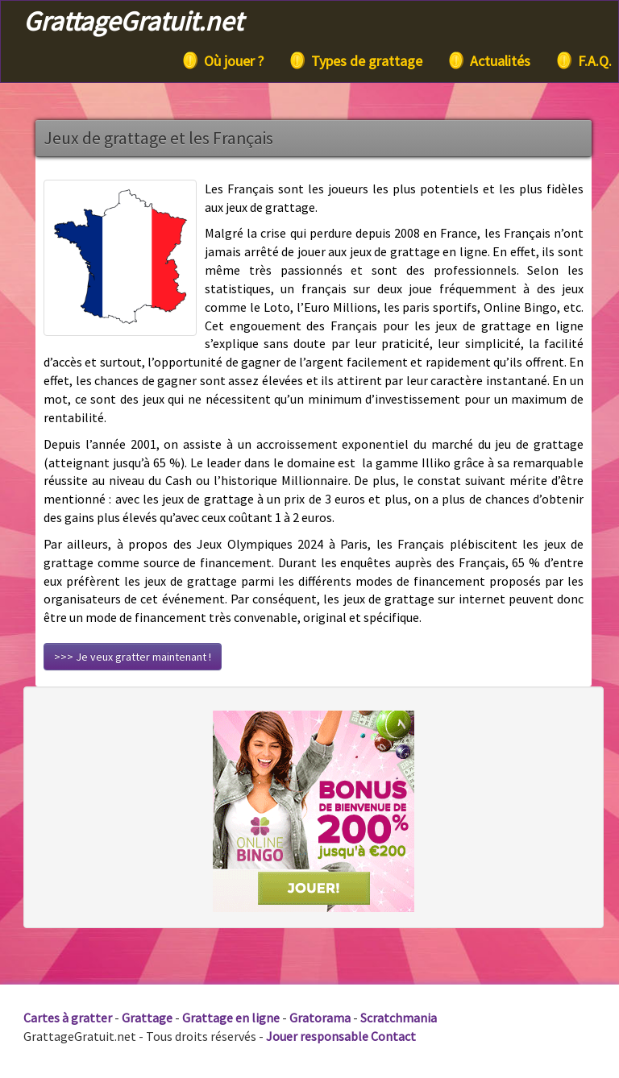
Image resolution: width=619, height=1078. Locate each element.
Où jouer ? (222, 60)
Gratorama (320, 1018)
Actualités (488, 60)
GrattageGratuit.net (133, 21)
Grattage (147, 1018)
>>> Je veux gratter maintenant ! (132, 656)
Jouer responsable (317, 1036)
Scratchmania (398, 1018)
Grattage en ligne (231, 1018)
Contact (393, 1036)
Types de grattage (355, 60)
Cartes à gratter (67, 1018)
